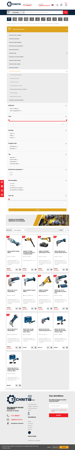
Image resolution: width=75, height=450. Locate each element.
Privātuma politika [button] (6, 447)
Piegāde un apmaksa (33, 406)
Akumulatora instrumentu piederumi (16, 100)
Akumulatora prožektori (13, 67)
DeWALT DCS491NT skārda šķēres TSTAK (44, 252)
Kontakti (30, 427)
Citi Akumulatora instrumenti (30, 23)
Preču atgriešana (32, 404)
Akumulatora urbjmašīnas (14, 38)
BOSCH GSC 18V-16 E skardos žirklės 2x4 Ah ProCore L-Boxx (60, 330)
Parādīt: (61, 230)
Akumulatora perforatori (14, 49)
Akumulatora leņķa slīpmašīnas (15, 42)
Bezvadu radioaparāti (13, 92)
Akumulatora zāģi (38, 53)
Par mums (30, 423)
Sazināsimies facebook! (17, 423)
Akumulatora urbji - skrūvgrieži (15, 35)
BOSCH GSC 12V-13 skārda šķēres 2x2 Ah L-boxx (61, 291)
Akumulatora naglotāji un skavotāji (16, 85)
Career (29, 421)
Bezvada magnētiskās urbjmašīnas (16, 74)
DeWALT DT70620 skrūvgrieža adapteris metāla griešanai (29, 253)
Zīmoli (29, 410)
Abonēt (58, 415)
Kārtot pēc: (9, 230)
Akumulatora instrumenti (16, 23)
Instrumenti (15, 12)
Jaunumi (30, 429)
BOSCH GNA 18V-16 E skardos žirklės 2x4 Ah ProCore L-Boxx (13, 369)
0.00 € (66, 3)
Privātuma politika (32, 408)
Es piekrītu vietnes (59, 410)
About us (30, 425)
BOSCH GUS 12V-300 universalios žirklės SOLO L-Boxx (28, 330)
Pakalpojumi (32, 436)
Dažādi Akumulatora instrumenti (15, 96)
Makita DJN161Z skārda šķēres (29, 290)
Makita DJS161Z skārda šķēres (13, 252)
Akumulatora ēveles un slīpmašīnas (16, 45)
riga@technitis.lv (44, 5)
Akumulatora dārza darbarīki (15, 60)
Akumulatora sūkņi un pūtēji (14, 63)
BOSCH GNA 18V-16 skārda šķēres (12, 329)
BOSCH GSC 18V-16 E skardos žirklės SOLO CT (45, 329)
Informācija (32, 417)
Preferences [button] (55, 447)
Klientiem (31, 400)
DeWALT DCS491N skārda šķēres (43, 290)
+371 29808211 (27, 5)
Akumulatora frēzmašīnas (14, 78)
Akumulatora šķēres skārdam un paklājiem (48, 23)
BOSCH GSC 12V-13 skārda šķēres (12, 290)
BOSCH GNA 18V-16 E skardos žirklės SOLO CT (61, 252)
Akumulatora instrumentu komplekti (16, 56)
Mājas (8, 23)
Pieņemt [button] (64, 447)
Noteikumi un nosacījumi (34, 440)
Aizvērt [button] (48, 447)
